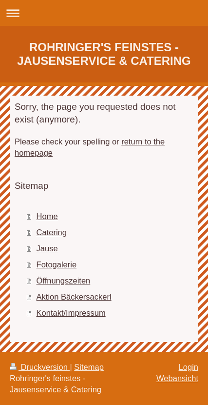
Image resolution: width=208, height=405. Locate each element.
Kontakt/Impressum (71, 312)
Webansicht (177, 378)
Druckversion (40, 367)
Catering (52, 232)
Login (188, 367)
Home (47, 216)
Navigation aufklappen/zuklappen (104, 12)
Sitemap (89, 367)
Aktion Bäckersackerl (74, 296)
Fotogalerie (57, 264)
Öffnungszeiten (64, 280)
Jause (47, 248)
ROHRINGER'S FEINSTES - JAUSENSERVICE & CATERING (104, 53)
